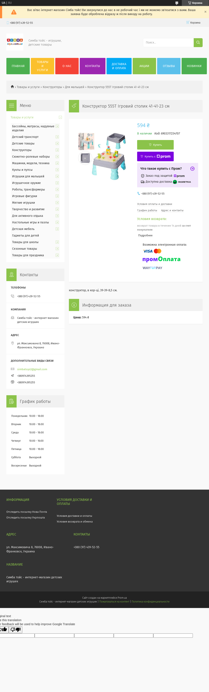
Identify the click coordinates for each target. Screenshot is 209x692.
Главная (18, 66)
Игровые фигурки (24, 196)
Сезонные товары (24, 249)
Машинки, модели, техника (31, 163)
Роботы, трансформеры (28, 189)
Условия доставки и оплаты (74, 515)
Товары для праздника (28, 255)
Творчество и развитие (28, 209)
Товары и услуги (42, 66)
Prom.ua (122, 597)
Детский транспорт (25, 137)
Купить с (157, 156)
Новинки (194, 66)
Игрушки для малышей (28, 176)
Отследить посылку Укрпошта (25, 517)
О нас (67, 66)
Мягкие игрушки (23, 203)
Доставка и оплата (119, 66)
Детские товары (23, 143)
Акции (144, 66)
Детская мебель (23, 229)
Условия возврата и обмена (75, 521)
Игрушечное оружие (26, 183)
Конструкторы (52, 87)
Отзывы (169, 66)
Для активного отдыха (27, 216)
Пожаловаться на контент (114, 601)
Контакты (92, 66)
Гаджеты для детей (25, 235)
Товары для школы (25, 242)
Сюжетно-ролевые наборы (31, 156)
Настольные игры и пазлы (30, 222)
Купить (157, 144)
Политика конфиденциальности (150, 601)
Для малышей (74, 87)
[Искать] (198, 42)
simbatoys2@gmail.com (32, 369)
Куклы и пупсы (22, 170)
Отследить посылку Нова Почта (26, 511)
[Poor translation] (15, 629)
